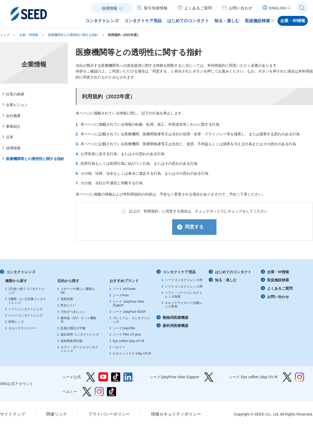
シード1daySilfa (124, 328)
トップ (4, 35)
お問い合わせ (278, 297)
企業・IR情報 (28, 35)
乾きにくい (68, 305)
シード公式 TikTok (115, 377)
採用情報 (13, 148)
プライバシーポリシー (109, 414)
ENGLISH (277, 8)
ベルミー (119, 347)
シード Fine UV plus (127, 335)
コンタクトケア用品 (179, 272)
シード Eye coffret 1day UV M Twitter (287, 377)
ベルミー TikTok (111, 391)
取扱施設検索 (278, 280)
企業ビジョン (17, 105)
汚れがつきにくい (73, 312)
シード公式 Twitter (90, 377)
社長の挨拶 (15, 94)
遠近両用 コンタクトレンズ (80, 335)
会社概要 (13, 116)
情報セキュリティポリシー (176, 414)
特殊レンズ (16, 322)
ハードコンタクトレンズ (25, 316)
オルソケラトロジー (22, 328)
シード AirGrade (124, 289)
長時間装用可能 (71, 341)
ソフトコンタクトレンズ (25, 309)
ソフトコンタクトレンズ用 (183, 287)
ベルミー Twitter (87, 391)
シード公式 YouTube (103, 377)
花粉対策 (67, 299)
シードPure (121, 295)
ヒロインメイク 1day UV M (132, 354)
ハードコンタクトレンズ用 (183, 280)
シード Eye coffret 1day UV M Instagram (299, 377)
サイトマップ (12, 414)
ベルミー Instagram (99, 391)
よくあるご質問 (280, 288)
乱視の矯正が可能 (73, 328)
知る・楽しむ (226, 280)
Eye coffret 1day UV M (128, 341)
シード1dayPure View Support (208, 377)
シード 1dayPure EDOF (129, 312)
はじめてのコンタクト (233, 272)
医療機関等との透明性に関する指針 (73, 35)
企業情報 (33, 64)
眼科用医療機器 (175, 326)
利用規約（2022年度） (124, 35)
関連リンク (56, 414)
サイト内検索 (302, 8)
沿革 (9, 137)
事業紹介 (13, 126)
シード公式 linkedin (128, 377)
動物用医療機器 (175, 318)
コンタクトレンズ (20, 272)
